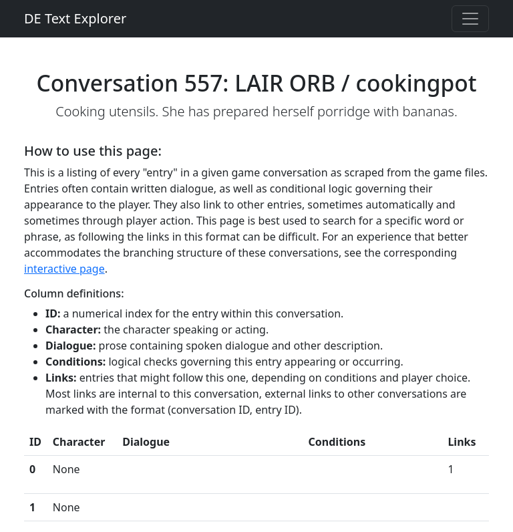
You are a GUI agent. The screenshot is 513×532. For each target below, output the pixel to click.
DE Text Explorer (75, 18)
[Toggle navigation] (470, 18)
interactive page (64, 268)
